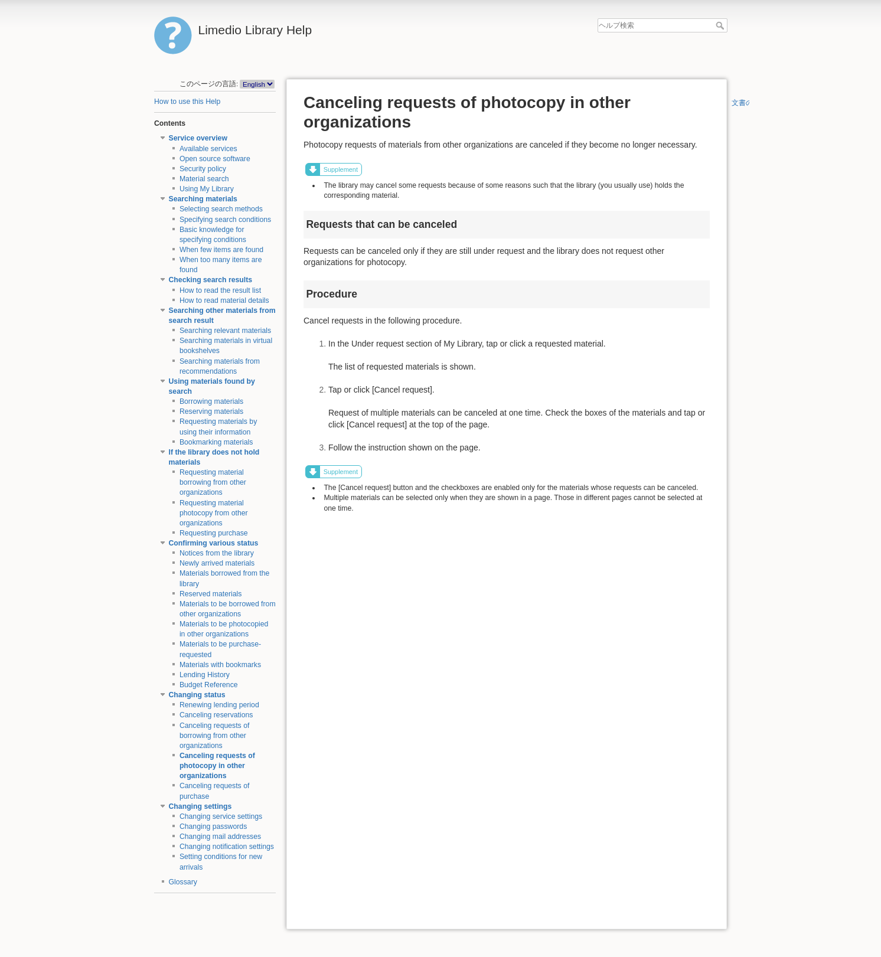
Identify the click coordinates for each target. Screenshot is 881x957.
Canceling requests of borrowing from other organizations (215, 735)
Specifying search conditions (225, 219)
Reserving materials (211, 411)
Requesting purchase (214, 533)
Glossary (183, 882)
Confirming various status (214, 543)
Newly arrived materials (217, 563)
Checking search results (211, 280)
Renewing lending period (219, 705)
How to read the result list (220, 290)
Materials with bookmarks (220, 665)
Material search (204, 179)
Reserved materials (211, 594)
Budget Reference (209, 685)
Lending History (205, 675)
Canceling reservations (216, 715)
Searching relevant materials (225, 330)
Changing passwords (213, 826)
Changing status (197, 695)
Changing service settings (221, 816)
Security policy (203, 169)
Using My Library (207, 189)
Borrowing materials (211, 401)
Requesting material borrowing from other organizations (213, 482)
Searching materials (203, 199)
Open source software (215, 159)
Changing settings (200, 806)
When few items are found (221, 250)
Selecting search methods (221, 209)
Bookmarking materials (216, 442)
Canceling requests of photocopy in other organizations (217, 766)
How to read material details (224, 300)
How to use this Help (187, 101)
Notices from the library (217, 553)
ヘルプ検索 (721, 25)
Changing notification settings (227, 846)
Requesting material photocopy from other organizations (214, 513)
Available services (208, 149)
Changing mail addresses (220, 836)
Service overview (198, 138)
